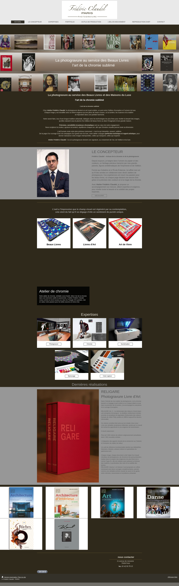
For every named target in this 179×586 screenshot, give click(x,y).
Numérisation (125, 344)
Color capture (107, 376)
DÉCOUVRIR (99, 196)
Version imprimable (9, 577)
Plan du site (22, 577)
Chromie (89, 344)
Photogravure (53, 344)
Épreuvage (71, 376)
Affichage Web (172, 577)
